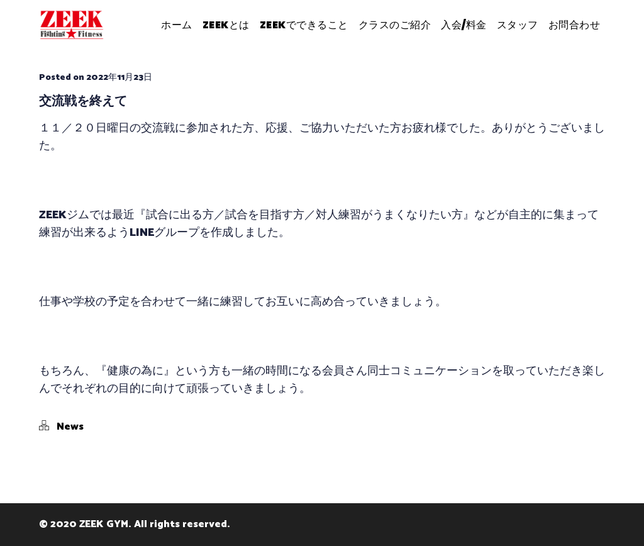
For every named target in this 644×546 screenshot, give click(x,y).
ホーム (176, 25)
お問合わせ (574, 25)
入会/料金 (464, 25)
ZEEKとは (226, 25)
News (70, 426)
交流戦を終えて (83, 100)
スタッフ (517, 25)
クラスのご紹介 (394, 25)
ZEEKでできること (304, 25)
